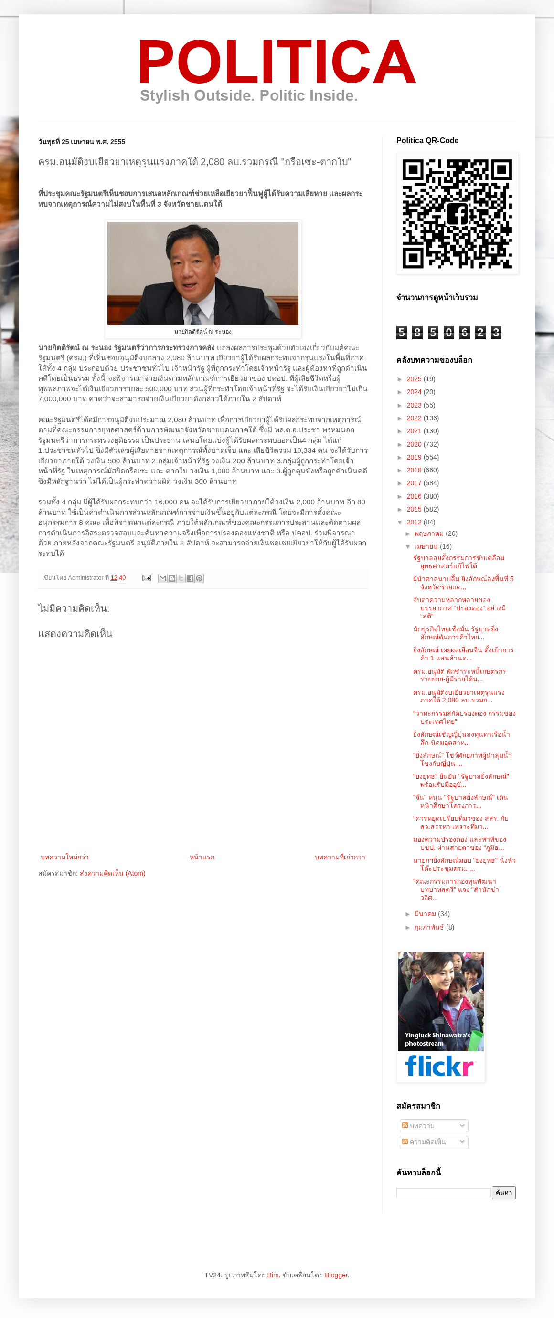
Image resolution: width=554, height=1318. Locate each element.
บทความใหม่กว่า (65, 857)
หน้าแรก (202, 857)
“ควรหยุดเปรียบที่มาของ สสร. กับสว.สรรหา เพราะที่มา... (461, 822)
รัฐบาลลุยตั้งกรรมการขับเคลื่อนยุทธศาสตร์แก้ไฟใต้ (459, 562)
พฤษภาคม (430, 533)
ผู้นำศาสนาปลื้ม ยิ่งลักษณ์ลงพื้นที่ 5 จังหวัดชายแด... (463, 583)
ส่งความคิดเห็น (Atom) (113, 873)
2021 (415, 431)
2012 (415, 522)
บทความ (418, 1126)
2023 (415, 405)
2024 (415, 392)
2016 (415, 496)
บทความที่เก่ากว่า (340, 857)
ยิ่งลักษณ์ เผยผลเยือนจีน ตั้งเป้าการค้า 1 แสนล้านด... (463, 654)
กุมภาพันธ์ (430, 927)
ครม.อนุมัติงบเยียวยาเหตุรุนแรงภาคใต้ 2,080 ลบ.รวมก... (459, 696)
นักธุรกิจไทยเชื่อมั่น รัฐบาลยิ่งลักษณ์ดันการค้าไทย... (455, 633)
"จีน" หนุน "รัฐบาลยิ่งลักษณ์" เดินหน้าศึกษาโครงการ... (460, 801)
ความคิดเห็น (424, 1142)
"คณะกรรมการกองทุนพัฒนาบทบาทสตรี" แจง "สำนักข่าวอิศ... (456, 889)
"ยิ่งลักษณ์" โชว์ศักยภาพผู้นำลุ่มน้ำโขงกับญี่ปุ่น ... (462, 759)
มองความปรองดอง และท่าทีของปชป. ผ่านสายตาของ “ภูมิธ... (459, 843)
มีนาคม (426, 914)
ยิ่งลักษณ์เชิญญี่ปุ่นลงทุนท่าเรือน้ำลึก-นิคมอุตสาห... (461, 738)
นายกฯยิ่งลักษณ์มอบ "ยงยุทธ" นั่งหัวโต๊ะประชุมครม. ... (464, 864)
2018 (415, 470)
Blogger (336, 1275)
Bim (272, 1275)
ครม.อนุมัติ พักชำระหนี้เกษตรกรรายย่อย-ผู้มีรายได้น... (459, 675)
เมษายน (427, 546)
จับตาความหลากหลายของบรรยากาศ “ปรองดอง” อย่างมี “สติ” (459, 608)
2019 (415, 457)
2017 (415, 483)
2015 (415, 509)
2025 (415, 379)
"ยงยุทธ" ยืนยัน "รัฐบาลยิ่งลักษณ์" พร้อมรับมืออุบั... (461, 780)
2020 (415, 444)
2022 (415, 418)
